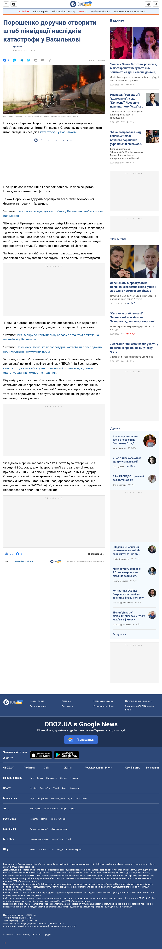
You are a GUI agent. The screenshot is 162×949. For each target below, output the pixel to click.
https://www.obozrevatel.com (109, 864)
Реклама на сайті (38, 706)
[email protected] (41, 926)
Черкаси (74, 778)
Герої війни (23, 11)
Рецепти (34, 819)
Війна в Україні (40, 11)
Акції (63, 808)
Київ (32, 778)
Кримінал (17, 46)
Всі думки (118, 634)
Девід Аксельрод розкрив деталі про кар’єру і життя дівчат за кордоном (134, 79)
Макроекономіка (59, 829)
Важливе (117, 20)
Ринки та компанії (39, 829)
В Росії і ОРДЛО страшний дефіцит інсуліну (128, 478)
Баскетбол (45, 788)
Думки (115, 428)
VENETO (83, 11)
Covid (68, 839)
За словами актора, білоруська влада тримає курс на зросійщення (126, 114)
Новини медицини (39, 839)
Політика (29, 767)
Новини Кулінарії (58, 819)
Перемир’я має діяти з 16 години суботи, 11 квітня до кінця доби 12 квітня (133, 297)
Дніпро (63, 778)
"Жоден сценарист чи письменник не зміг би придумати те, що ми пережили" (126, 551)
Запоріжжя (51, 778)
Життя (68, 767)
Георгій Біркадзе (120, 581)
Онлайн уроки (58, 798)
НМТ (84, 798)
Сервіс (72, 808)
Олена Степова (120, 485)
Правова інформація (103, 701)
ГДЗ (32, 798)
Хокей (56, 788)
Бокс (64, 788)
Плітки (42, 849)
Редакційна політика (23, 561)
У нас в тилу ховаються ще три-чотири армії (127, 459)
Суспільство (132, 767)
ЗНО (77, 798)
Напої (44, 819)
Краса (51, 849)
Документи (67, 706)
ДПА (70, 798)
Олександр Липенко (122, 625)
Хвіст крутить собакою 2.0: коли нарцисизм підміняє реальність (127, 572)
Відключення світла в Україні (129, 11)
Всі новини (152, 767)
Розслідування (94, 767)
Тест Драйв (35, 808)
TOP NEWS (118, 239)
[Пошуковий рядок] (156, 4)
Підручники (42, 798)
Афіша (33, 849)
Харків (40, 778)
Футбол (33, 788)
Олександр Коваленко (123, 603)
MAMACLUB (57, 839)
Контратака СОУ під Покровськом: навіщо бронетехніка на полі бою (128, 594)
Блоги (108, 767)
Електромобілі (51, 808)
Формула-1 (75, 788)
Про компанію (37, 701)
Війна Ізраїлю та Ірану (63, 11)
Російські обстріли (100, 11)
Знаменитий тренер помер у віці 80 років (131, 356)
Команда (66, 701)
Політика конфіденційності (138, 701)
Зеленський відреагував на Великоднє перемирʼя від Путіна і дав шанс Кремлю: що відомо (133, 287)
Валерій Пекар (119, 448)
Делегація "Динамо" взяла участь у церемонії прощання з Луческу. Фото (134, 348)
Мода (60, 849)
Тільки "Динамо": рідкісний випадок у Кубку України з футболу (129, 616)
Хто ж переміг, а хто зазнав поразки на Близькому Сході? (125, 440)
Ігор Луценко (118, 467)
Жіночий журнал (74, 849)
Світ (46, 767)
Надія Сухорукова (121, 559)
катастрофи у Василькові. (58, 132)
